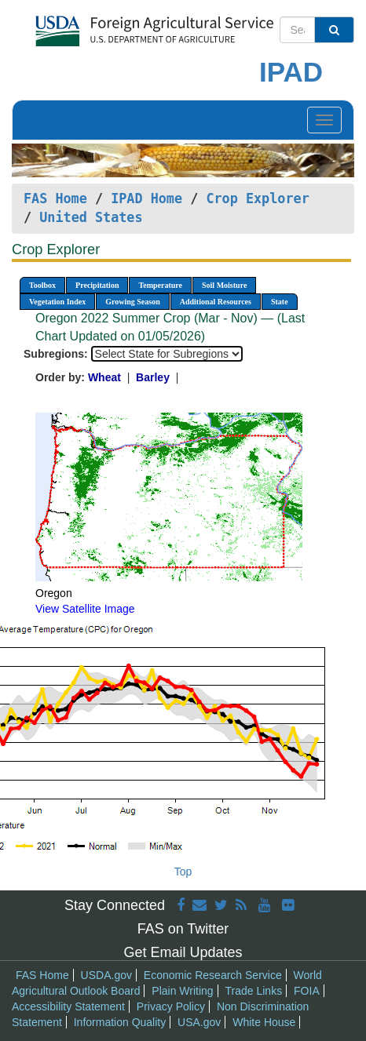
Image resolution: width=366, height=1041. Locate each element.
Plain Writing (182, 991)
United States (90, 217)
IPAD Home (146, 198)
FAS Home (55, 198)
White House (263, 1022)
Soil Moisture (224, 285)
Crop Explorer (257, 198)
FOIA (307, 991)
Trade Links (254, 991)
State (279, 301)
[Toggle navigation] (324, 120)
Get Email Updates (182, 952)
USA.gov (199, 1022)
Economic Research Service (213, 975)
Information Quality (120, 1022)
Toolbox (42, 285)
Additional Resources (215, 301)
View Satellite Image (85, 608)
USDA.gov (106, 975)
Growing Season (132, 301)
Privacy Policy (171, 1006)
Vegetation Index (57, 301)
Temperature (160, 285)
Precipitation (97, 285)
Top (183, 871)
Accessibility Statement (68, 1006)
